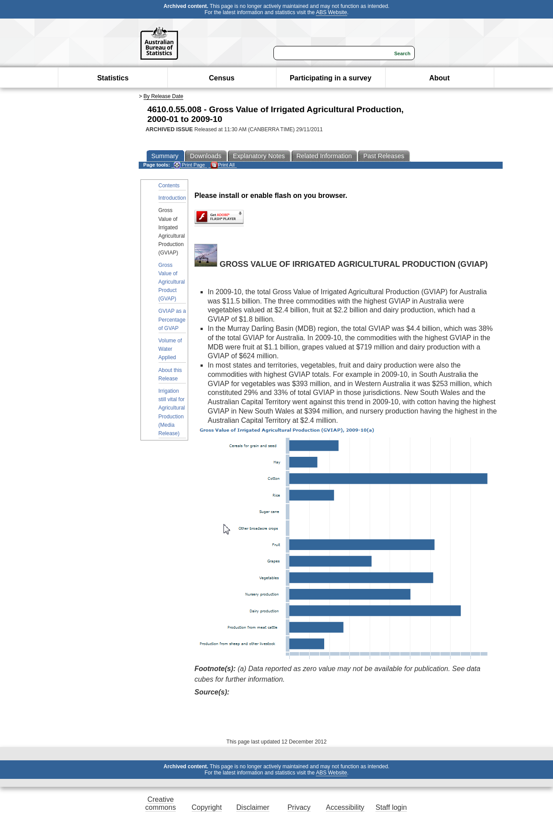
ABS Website (331, 12)
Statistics (113, 78)
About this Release (170, 374)
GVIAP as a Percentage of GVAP (172, 319)
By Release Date (163, 96)
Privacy (299, 807)
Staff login (391, 807)
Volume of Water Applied (170, 349)
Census (222, 78)
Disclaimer (252, 807)
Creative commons (160, 803)
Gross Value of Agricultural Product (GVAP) (172, 282)
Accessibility (345, 807)
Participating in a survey (330, 78)
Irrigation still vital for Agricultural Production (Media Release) (172, 412)
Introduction (172, 198)
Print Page (189, 165)
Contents (169, 185)
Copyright (207, 807)
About (439, 78)
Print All (223, 165)
